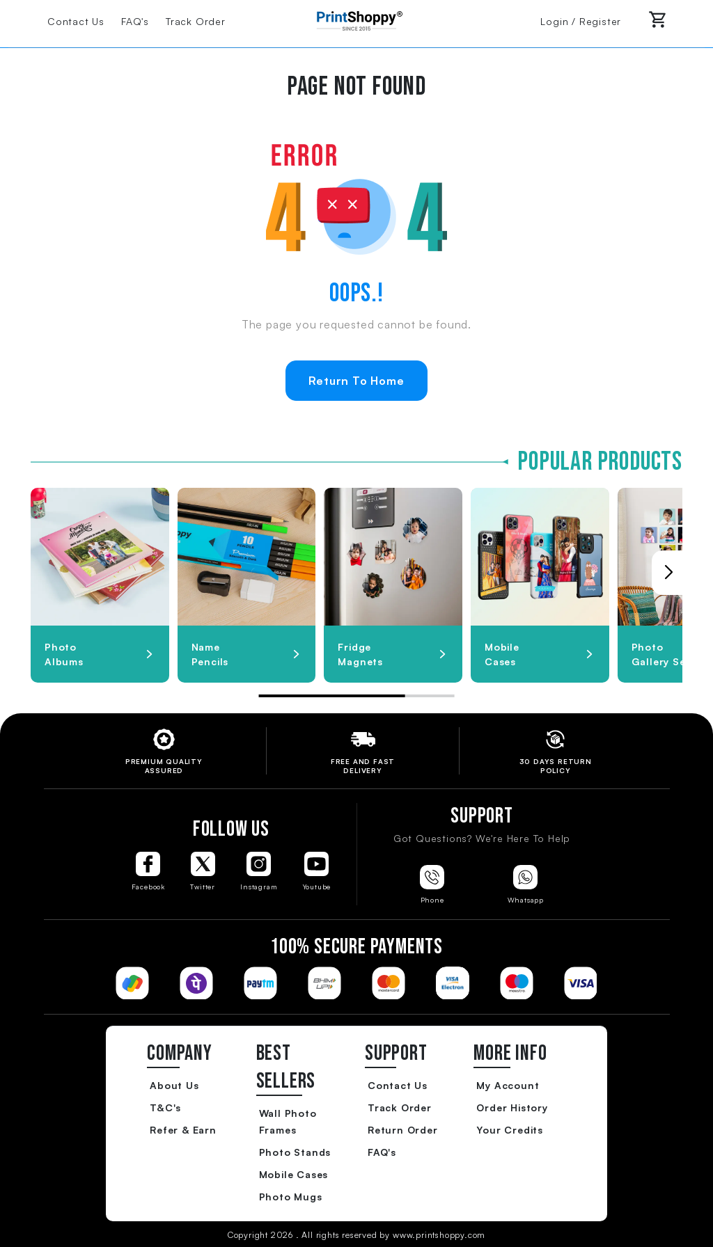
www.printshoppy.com (439, 1235)
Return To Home (356, 381)
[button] (668, 572)
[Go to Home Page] (356, 19)
